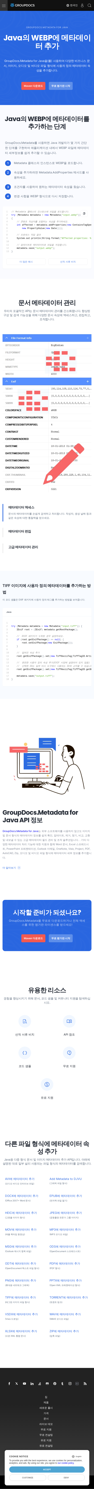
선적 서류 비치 (68, 261)
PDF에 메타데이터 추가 (65, 1263)
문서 (46, 1418)
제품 (46, 1402)
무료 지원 (46, 1429)
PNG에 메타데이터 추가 (20, 1280)
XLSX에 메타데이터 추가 (21, 1331)
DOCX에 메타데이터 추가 (21, 1196)
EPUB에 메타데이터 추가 (66, 1196)
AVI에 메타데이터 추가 (20, 1179)
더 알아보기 (9, 867)
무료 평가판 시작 (60, 85)
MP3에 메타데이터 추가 (65, 1229)
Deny (66, 1478)
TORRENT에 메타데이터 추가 (69, 1297)
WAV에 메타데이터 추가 (65, 1314)
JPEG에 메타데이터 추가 (66, 1213)
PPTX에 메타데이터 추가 (66, 1280)
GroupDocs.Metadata (19, 143)
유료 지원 (46, 1440)
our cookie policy (66, 1463)
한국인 (72, 5)
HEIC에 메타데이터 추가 (21, 1213)
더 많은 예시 (26, 261)
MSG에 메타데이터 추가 (21, 1246)
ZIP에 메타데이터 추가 (64, 1331)
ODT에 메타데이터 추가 (20, 1263)
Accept (47, 1469)
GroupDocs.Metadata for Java (20, 831)
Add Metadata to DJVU (66, 1179)
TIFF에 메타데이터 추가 (20, 1297)
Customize (27, 1478)
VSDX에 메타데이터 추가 (21, 1314)
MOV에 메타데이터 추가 (21, 1229)
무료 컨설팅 (46, 1434)
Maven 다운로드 (33, 85)
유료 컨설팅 (46, 1445)
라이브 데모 (46, 1424)
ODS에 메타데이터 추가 (65, 1246)
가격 (46, 1413)
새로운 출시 (46, 1407)
